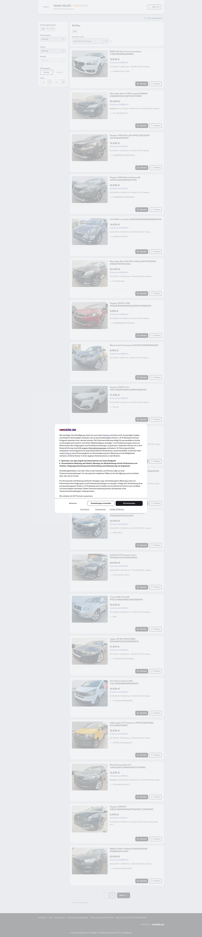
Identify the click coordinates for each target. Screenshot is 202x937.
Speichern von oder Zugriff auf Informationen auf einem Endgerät (88, 461)
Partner (106, 435)
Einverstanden (129, 503)
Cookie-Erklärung (117, 509)
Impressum (84, 509)
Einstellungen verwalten (101, 503)
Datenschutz (100, 509)
